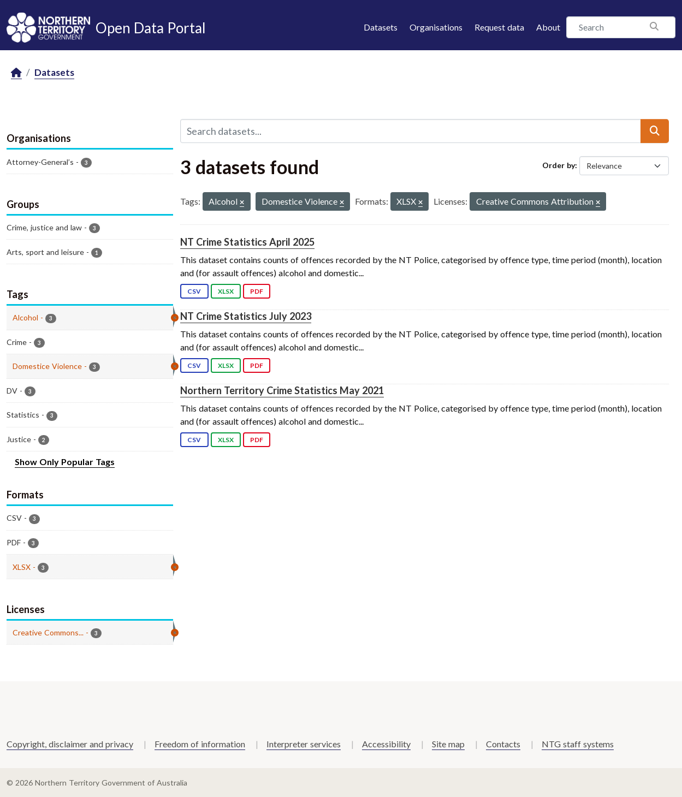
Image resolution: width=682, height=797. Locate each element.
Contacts (503, 744)
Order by (558, 165)
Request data (499, 27)
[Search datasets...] (410, 131)
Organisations (436, 27)
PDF (256, 291)
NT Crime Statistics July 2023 (245, 316)
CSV (194, 291)
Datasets (381, 27)
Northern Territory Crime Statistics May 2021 (282, 390)
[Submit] (655, 131)
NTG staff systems (578, 744)
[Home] (16, 73)
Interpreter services (303, 744)
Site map (448, 744)
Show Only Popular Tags (65, 461)
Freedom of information (200, 744)
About (548, 27)
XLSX (226, 291)
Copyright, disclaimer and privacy (70, 744)
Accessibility (386, 744)
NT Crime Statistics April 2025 (247, 242)
